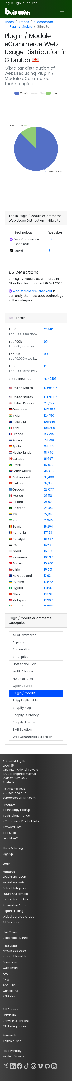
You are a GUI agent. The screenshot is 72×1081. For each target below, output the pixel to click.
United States (22, 388)
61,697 (48, 458)
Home (9, 22)
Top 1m (14, 329)
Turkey (17, 563)
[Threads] (33, 1065)
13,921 (48, 576)
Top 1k (13, 366)
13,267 (48, 600)
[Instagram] (54, 1065)
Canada (18, 458)
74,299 (49, 440)
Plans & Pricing (13, 848)
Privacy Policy (12, 1051)
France (17, 434)
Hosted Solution (24, 664)
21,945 (48, 520)
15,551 (48, 569)
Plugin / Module (20, 26)
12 (45, 366)
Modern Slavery (13, 1056)
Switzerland (21, 477)
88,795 (49, 434)
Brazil (16, 465)
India (16, 415)
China (16, 594)
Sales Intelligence (15, 888)
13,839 (48, 588)
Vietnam (18, 483)
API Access (10, 1009)
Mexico (17, 495)
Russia (17, 440)
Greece (18, 489)
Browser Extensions (16, 1021)
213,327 (49, 403)
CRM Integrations (14, 1026)
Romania (19, 532)
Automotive (21, 649)
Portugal (18, 539)
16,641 (48, 545)
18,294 (48, 526)
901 (46, 341)
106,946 (49, 422)
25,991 (48, 502)
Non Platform (23, 678)
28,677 (49, 489)
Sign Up (8, 854)
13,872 (48, 582)
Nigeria (17, 588)
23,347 (49, 508)
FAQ (5, 974)
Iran (15, 520)
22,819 (48, 514)
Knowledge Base (14, 951)
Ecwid (18, 250)
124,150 (49, 415)
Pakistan (18, 508)
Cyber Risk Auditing (16, 899)
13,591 (48, 594)
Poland (17, 502)
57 (50, 239)
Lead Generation (14, 877)
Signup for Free (26, 3)
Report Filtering (13, 911)
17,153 (48, 532)
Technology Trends (16, 816)
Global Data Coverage (18, 917)
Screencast (11, 962)
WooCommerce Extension (32, 737)
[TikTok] (26, 1065)
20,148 (48, 329)
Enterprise (20, 657)
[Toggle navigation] (62, 11)
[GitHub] (47, 1065)
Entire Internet (20, 378)
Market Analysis (13, 882)
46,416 (49, 471)
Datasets (9, 1015)
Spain (16, 446)
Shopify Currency (26, 715)
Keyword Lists (12, 827)
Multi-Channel (23, 671)
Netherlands (21, 452)
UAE (15, 545)
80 (46, 354)
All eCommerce (24, 635)
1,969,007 (50, 388)
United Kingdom (24, 403)
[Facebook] (19, 1065)
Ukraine (18, 582)
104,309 (49, 428)
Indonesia (19, 557)
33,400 (49, 477)
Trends (23, 22)
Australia (19, 422)
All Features (11, 922)
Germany (19, 409)
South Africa (21, 471)
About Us (9, 985)
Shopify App (22, 708)
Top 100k (15, 341)
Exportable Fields (14, 956)
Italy (15, 428)
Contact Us (11, 991)
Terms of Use (12, 1041)
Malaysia (19, 600)
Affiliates (9, 996)
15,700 (48, 563)
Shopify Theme (24, 722)
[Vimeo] (40, 1065)
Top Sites (9, 833)
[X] (6, 1065)
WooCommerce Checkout (26, 241)
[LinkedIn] (13, 1065)
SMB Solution (22, 729)
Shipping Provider (26, 700)
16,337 (48, 557)
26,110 (48, 495)
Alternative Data (14, 905)
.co (14, 514)
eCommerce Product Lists (21, 821)
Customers (10, 968)
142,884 (49, 409)
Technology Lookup (16, 810)
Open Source (22, 686)
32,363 (48, 483)
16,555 (48, 551)
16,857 (48, 539)
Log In (8, 3)
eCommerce (43, 22)
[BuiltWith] (18, 11)
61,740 (48, 452)
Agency (18, 642)
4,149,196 (50, 378)
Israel (16, 551)
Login (6, 864)
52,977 (49, 465)
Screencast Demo (15, 938)
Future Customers (15, 894)
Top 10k (14, 354)
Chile (16, 569)
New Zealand (22, 576)
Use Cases (10, 932)
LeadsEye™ (10, 838)
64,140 (49, 446)
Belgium (18, 526)
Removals (10, 1035)
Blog (6, 979)
